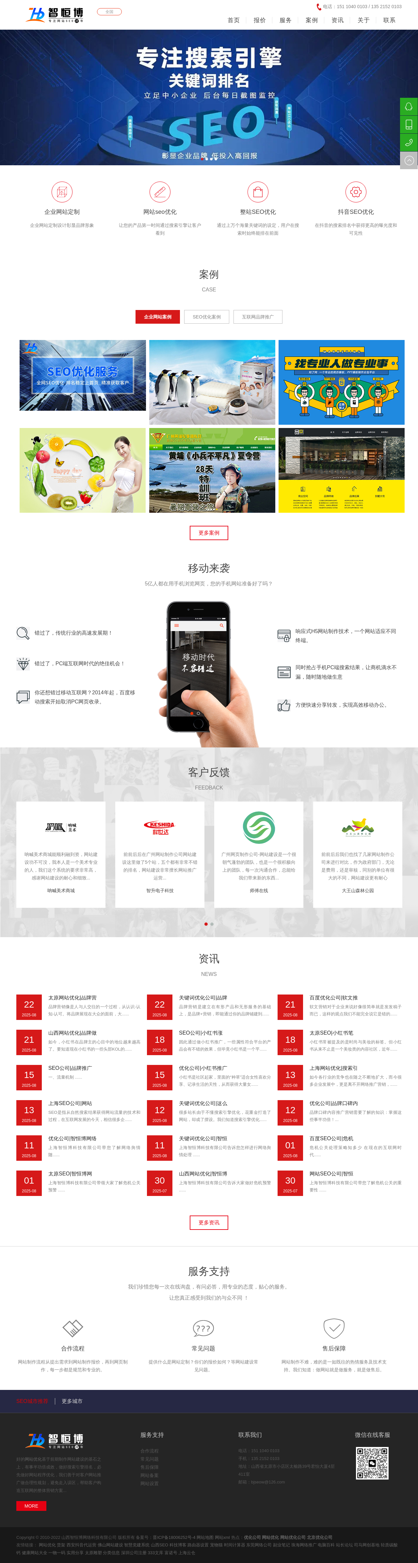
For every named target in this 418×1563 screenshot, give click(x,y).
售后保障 (334, 1348)
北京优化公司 (319, 1537)
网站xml (222, 1537)
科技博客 (178, 1544)
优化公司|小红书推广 (203, 1068)
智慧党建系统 (137, 1544)
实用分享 (76, 1552)
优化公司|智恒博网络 (72, 1138)
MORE (31, 1506)
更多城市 (72, 1401)
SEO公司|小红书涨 (201, 1033)
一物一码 (57, 1552)
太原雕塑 (94, 1552)
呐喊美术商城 (61, 890)
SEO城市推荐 (32, 1401)
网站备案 (149, 1475)
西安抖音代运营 (82, 1544)
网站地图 (205, 1537)
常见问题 (203, 1348)
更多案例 (209, 533)
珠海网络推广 (304, 1544)
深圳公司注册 (134, 1552)
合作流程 (73, 1348)
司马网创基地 (367, 1544)
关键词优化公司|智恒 (203, 1138)
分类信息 (112, 1552)
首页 (234, 20)
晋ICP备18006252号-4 (174, 1537)
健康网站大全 (35, 1552)
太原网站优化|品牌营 (72, 997)
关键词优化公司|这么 (203, 1103)
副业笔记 (282, 1544)
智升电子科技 (160, 890)
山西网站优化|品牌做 (72, 1033)
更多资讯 (209, 1222)
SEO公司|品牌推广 (70, 1068)
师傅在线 (259, 890)
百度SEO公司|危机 (331, 1138)
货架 (62, 1544)
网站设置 (149, 1483)
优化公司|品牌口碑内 (334, 1103)
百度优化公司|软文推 (334, 997)
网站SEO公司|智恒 (331, 1173)
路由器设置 (198, 1544)
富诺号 (172, 1552)
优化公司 (252, 1537)
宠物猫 (217, 1544)
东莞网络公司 (259, 1544)
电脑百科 (327, 1544)
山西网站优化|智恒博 (203, 1173)
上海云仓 (186, 1552)
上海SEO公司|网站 (70, 1103)
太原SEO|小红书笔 (331, 1033)
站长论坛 (345, 1544)
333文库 (156, 1552)
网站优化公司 (293, 1537)
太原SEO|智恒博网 (70, 1173)
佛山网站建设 (111, 1544)
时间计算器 (235, 1544)
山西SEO (160, 1544)
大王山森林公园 (358, 890)
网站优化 (33, 1459)
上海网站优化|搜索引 (334, 1068)
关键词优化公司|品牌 (203, 997)
